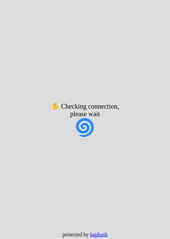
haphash (99, 234)
